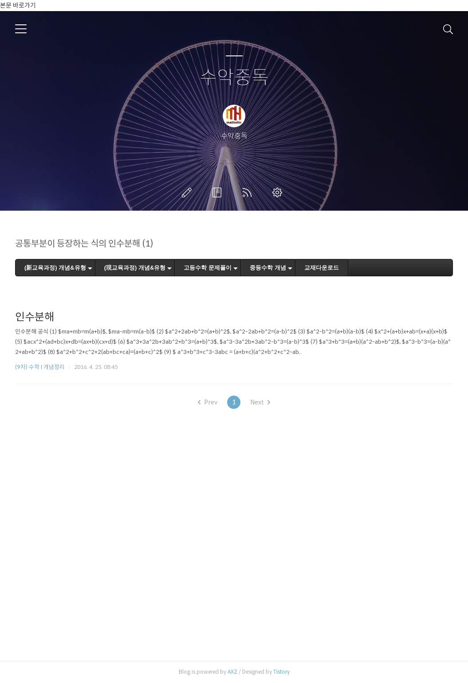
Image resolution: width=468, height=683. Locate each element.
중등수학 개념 (268, 267)
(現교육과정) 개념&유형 (135, 267)
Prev (207, 402)
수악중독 (234, 78)
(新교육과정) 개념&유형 (55, 267)
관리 (279, 192)
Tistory (281, 671)
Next (260, 402)
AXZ (232, 671)
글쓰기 (188, 192)
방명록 (218, 192)
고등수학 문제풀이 (208, 267)
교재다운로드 (321, 267)
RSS (249, 192)
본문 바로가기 (18, 5)
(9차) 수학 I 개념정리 (40, 367)
